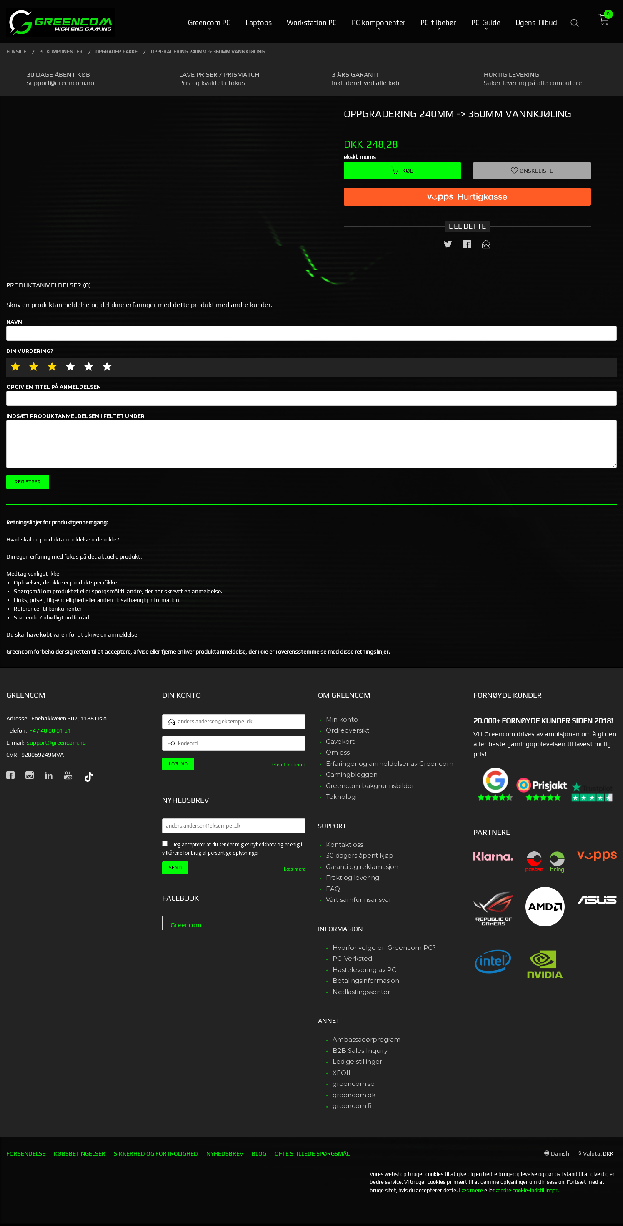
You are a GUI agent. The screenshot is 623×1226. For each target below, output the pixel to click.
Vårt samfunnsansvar (358, 900)
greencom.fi (352, 1106)
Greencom (185, 925)
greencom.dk (354, 1095)
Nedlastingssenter (361, 992)
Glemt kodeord (288, 765)
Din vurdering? (29, 351)
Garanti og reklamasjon (362, 867)
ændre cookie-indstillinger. (527, 1190)
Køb (402, 170)
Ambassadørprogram (366, 1039)
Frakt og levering (352, 877)
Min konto (342, 719)
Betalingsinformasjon (366, 980)
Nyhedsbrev (224, 1153)
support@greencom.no (56, 742)
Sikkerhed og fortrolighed (156, 1153)
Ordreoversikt (347, 730)
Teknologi (341, 797)
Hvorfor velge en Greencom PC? (384, 948)
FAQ (333, 889)
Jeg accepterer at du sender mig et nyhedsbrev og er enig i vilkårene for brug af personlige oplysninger (232, 849)
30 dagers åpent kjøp (359, 855)
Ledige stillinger (357, 1061)
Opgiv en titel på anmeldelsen (311, 395)
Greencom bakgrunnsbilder (370, 786)
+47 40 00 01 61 (50, 730)
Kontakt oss (344, 844)
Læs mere (294, 869)
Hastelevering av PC (364, 970)
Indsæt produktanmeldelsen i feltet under (311, 440)
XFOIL (342, 1073)
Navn (311, 330)
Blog (259, 1153)
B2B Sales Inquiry (360, 1051)
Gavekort (340, 741)
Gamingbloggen (352, 774)
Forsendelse (25, 1153)
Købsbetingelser (79, 1153)
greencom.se (354, 1084)
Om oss (338, 752)
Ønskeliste (532, 170)
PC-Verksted (352, 958)
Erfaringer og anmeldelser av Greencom (389, 764)
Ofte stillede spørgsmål (312, 1153)
